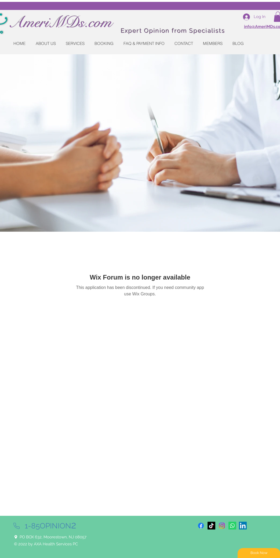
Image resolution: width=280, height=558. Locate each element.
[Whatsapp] (232, 526)
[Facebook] (201, 526)
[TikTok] (211, 526)
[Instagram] (222, 526)
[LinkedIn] (243, 526)
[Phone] (16, 525)
